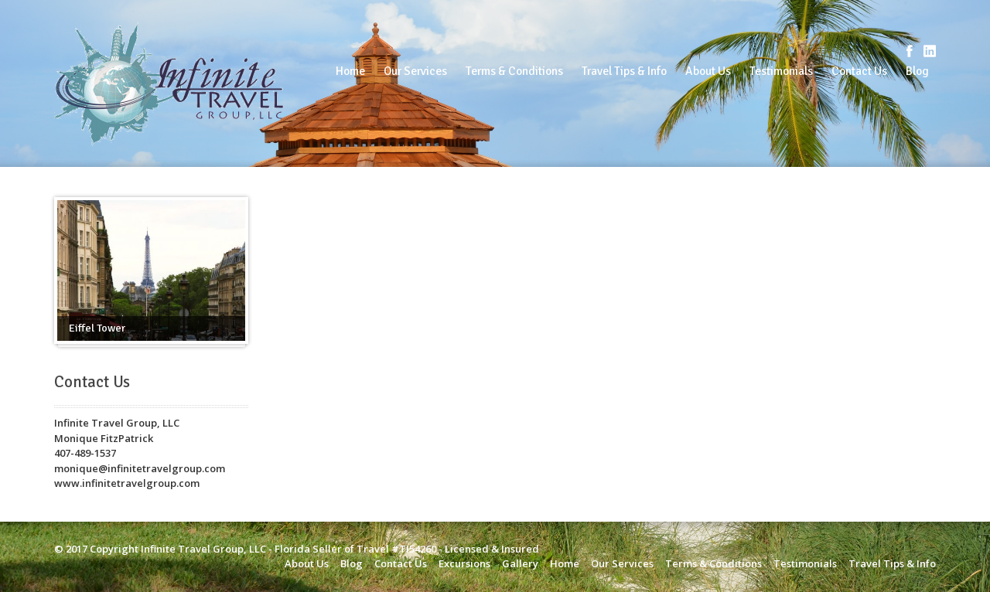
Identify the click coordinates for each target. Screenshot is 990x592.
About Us (708, 71)
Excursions (464, 563)
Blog (917, 71)
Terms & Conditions (514, 71)
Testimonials (781, 71)
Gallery (520, 563)
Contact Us (859, 71)
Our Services (415, 71)
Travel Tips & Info (624, 71)
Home (350, 71)
